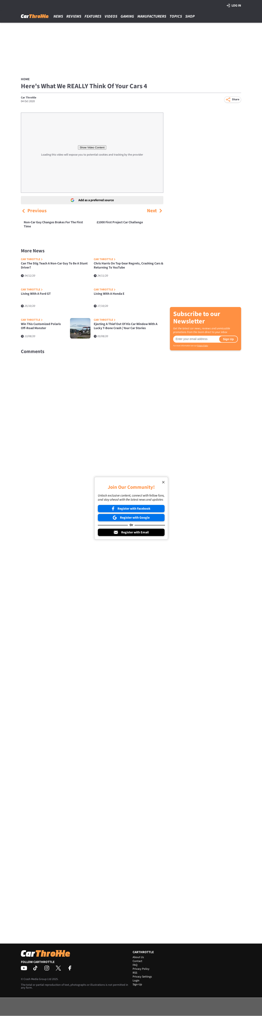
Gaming (127, 16)
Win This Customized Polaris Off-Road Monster (41, 326)
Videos (111, 16)
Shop (190, 16)
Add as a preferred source (92, 200)
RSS (135, 972)
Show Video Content (92, 147)
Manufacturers (151, 16)
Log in (234, 5)
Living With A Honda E (109, 294)
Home (25, 79)
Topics (175, 16)
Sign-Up (137, 984)
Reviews (73, 16)
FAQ (135, 965)
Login (136, 980)
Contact (137, 961)
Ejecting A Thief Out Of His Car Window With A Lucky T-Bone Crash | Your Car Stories (125, 326)
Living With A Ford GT (36, 294)
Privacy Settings (142, 976)
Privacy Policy (202, 345)
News (58, 16)
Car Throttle (28, 98)
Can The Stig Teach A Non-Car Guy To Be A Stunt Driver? (54, 265)
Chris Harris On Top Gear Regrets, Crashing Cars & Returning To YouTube (128, 265)
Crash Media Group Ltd (37, 979)
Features (93, 16)
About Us (138, 957)
